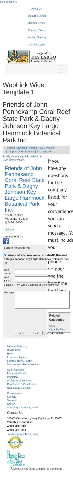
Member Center (36, 23)
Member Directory (36, 37)
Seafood (11, 400)
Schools (11, 396)
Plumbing (12, 377)
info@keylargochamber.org (23, 434)
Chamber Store (36, 30)
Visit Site (9, 229)
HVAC (10, 353)
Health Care (14, 350)
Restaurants (14, 393)
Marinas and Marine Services (23, 364)
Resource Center (36, 15)
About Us (36, 8)
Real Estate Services (18, 387)
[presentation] (42, 320)
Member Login (36, 44)
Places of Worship (17, 373)
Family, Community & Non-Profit (21, 156)
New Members (46, 148)
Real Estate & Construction (22, 384)
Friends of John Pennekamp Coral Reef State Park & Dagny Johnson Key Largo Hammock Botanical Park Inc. (25, 189)
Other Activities (15, 369)
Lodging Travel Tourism (20, 360)
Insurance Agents (16, 357)
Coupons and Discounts (21, 151)
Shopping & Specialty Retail (22, 407)
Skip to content (8, 1)
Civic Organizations (14, 160)
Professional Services (19, 380)
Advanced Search (26, 148)
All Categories (44, 151)
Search (10, 148)
